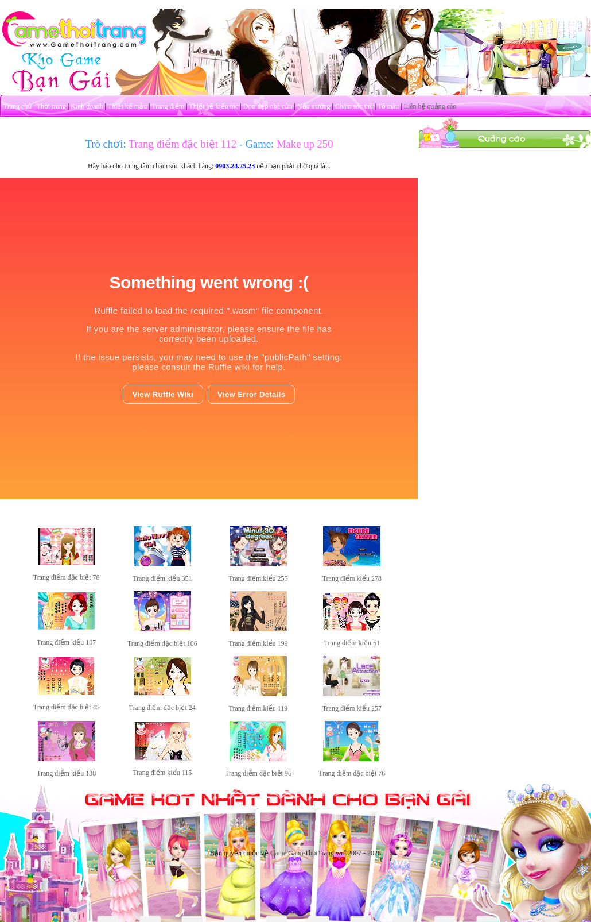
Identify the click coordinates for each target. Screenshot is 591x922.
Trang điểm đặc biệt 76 (351, 773)
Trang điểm (167, 106)
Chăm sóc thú (354, 106)
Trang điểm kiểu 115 (162, 773)
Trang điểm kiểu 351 (162, 578)
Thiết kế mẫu (127, 106)
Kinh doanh (87, 106)
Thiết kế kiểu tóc (213, 106)
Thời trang (51, 106)
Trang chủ (17, 106)
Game (278, 853)
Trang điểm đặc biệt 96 (258, 773)
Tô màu (388, 106)
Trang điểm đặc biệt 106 (162, 643)
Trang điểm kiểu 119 (258, 708)
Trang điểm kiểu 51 (352, 643)
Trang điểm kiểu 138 (66, 773)
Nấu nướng (314, 106)
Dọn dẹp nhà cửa (268, 106)
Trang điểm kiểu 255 (257, 578)
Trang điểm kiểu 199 (257, 643)
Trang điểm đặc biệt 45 (66, 707)
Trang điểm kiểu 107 (66, 642)
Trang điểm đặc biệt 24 (162, 708)
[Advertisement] (505, 220)
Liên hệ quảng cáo (430, 106)
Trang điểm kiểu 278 (352, 578)
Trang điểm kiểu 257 (352, 708)
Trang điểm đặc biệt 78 (66, 577)
